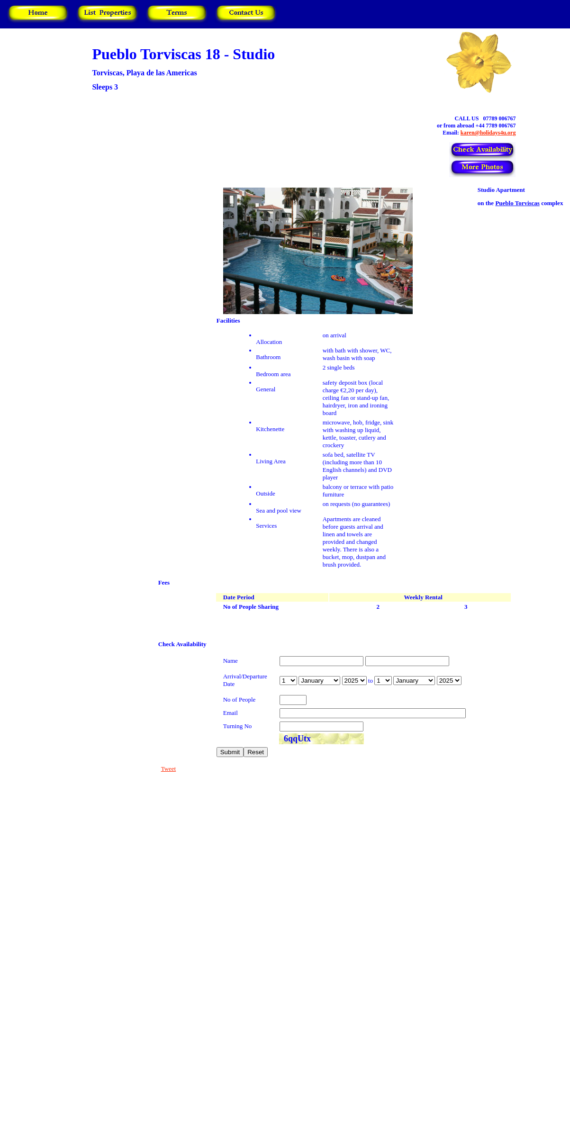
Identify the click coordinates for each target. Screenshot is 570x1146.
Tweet (168, 768)
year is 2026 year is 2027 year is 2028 (354, 680)
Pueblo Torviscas (517, 203)
